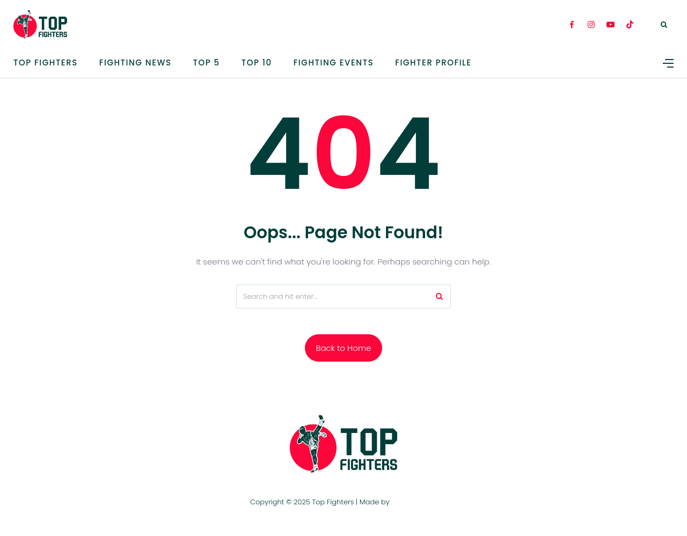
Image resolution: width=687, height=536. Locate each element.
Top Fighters (45, 62)
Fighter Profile (433, 62)
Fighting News (135, 62)
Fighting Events (334, 62)
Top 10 (257, 62)
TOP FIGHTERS (414, 502)
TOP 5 (206, 62)
